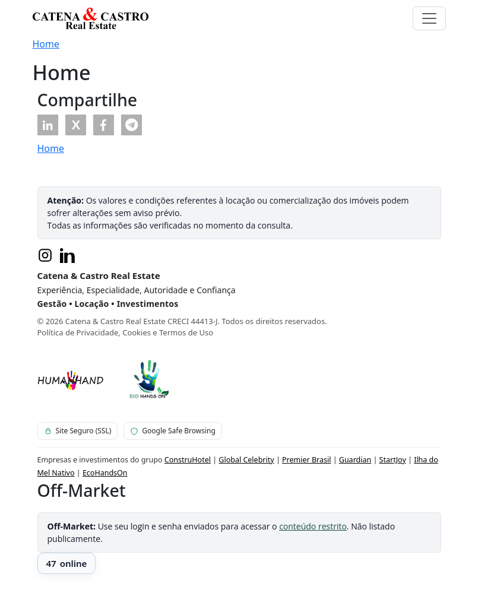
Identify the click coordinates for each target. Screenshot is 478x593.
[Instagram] (45, 255)
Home (46, 43)
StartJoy (392, 460)
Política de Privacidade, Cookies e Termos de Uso (125, 332)
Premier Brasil (306, 460)
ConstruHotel (187, 460)
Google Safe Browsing (173, 431)
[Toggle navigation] (429, 18)
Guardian (355, 460)
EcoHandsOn (105, 473)
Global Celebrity (246, 460)
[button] (47, 125)
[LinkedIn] (67, 255)
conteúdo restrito (313, 526)
